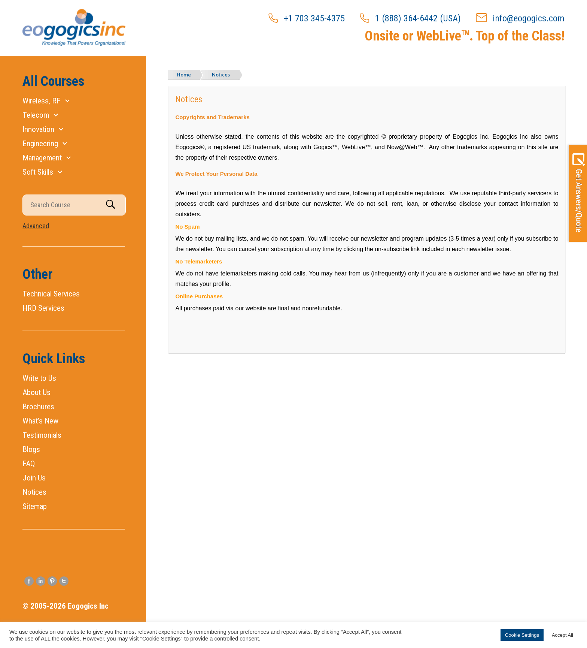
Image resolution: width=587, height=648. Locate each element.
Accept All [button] (562, 635)
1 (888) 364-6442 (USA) (410, 18)
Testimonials (41, 435)
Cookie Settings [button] (522, 635)
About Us (36, 392)
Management (42, 157)
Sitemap (34, 506)
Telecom (35, 115)
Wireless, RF (41, 100)
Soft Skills (37, 172)
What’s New (40, 420)
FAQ (28, 463)
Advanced (35, 226)
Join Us (34, 477)
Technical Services (51, 293)
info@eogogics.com (520, 18)
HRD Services (43, 308)
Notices (34, 492)
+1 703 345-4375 (306, 18)
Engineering (40, 143)
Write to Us (39, 378)
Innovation (38, 129)
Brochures (38, 406)
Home (184, 74)
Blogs (31, 449)
